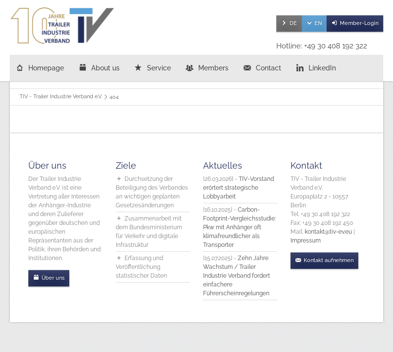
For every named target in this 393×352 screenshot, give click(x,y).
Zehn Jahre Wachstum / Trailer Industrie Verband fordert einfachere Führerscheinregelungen (236, 276)
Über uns (52, 278)
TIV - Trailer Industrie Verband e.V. (61, 96)
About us (105, 68)
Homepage (46, 68)
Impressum (305, 240)
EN (318, 23)
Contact (268, 68)
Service (159, 68)
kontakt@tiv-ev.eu (328, 231)
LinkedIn (322, 68)
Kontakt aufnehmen (328, 260)
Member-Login (359, 23)
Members (213, 68)
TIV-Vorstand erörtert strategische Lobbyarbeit (238, 188)
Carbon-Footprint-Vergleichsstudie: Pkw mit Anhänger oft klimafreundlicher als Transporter (239, 227)
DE (293, 23)
